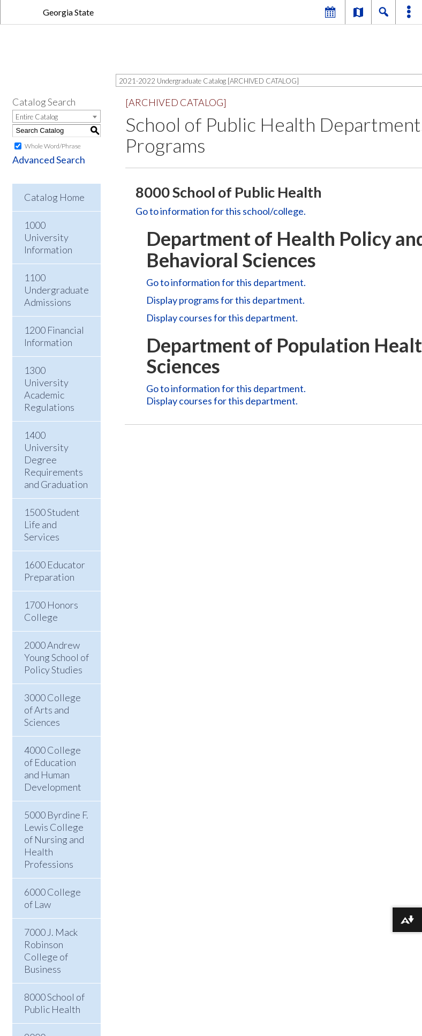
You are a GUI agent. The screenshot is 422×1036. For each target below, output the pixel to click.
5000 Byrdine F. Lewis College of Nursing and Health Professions (56, 839)
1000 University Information (48, 237)
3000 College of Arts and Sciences (52, 710)
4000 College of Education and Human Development (52, 768)
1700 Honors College (51, 611)
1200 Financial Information (54, 336)
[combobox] (56, 116)
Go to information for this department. (226, 282)
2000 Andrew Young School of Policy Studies (56, 657)
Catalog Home (54, 197)
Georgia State (68, 12)
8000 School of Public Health (54, 1003)
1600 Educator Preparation (54, 571)
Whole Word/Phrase (53, 146)
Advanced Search (48, 160)
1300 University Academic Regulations (49, 388)
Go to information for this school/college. (220, 211)
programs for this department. (225, 300)
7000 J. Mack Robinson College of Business (51, 950)
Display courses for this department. (222, 318)
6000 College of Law (52, 898)
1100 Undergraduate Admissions (56, 290)
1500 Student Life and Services (52, 524)
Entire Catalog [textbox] (37, 116)
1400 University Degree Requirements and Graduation (56, 459)
